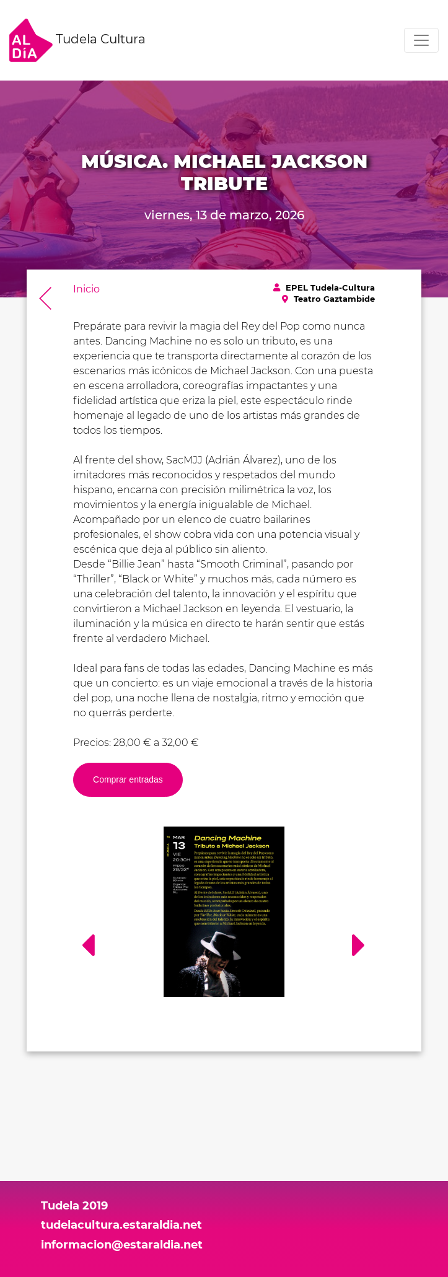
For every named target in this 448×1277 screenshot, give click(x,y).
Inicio (86, 289)
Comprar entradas (128, 779)
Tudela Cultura (77, 40)
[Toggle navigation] (421, 40)
